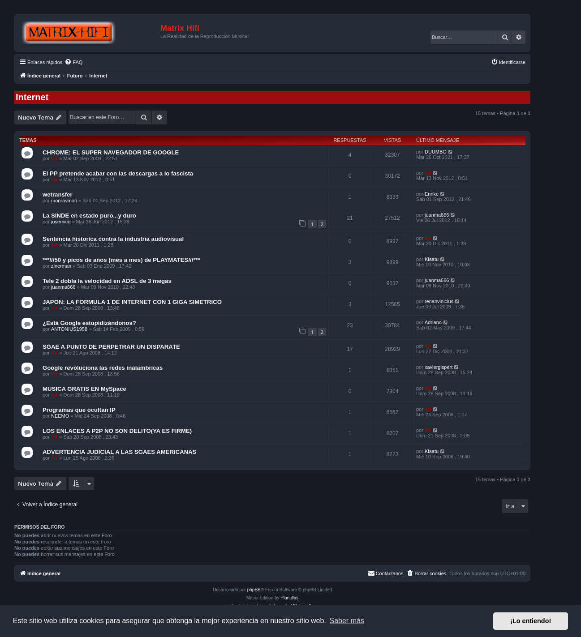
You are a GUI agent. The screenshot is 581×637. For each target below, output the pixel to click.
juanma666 (437, 215)
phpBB (254, 589)
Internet (32, 97)
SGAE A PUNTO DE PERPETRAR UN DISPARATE (111, 346)
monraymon (64, 200)
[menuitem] (73, 62)
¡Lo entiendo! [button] (530, 620)
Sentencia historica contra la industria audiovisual (113, 238)
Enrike (432, 194)
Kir (54, 158)
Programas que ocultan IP (79, 409)
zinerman (61, 266)
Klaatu (432, 259)
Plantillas (289, 597)
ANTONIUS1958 (69, 329)
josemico (60, 221)
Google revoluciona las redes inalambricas (103, 367)
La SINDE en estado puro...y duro (89, 215)
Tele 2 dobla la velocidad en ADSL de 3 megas (107, 281)
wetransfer (58, 194)
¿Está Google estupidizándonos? (89, 323)
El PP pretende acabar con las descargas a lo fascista (118, 173)
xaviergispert (438, 367)
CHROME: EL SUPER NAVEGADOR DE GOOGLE (111, 152)
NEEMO (60, 416)
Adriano (433, 322)
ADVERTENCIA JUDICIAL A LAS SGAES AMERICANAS (120, 452)
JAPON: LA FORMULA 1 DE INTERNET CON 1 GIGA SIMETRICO (132, 302)
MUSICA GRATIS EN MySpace (84, 388)
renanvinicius (439, 301)
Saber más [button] (347, 620)
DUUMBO (436, 151)
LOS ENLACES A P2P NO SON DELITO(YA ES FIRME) (117, 431)
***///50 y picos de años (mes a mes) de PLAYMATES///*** (121, 260)
